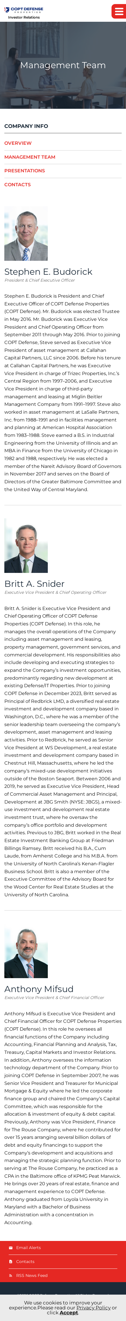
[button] (119, 11)
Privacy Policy (93, 1308)
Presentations (24, 170)
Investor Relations (24, 17)
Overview (18, 143)
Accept (69, 1312)
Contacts (17, 184)
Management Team (29, 157)
